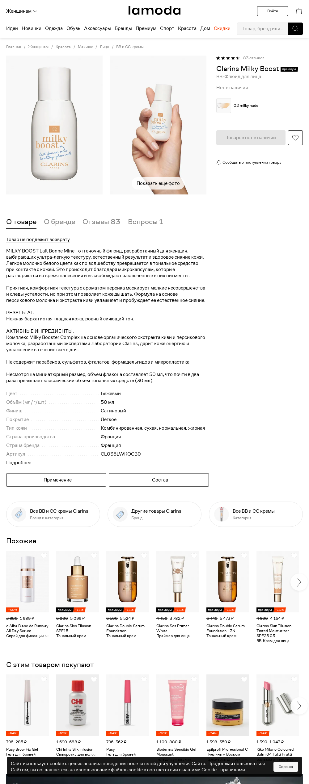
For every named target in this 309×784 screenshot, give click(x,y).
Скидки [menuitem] (222, 28)
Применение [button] (58, 480)
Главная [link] (13, 46)
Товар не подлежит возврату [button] (38, 239)
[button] (295, 29)
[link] (154, 10)
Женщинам (22, 11)
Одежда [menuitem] (54, 28)
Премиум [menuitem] (146, 28)
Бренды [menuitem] (123, 28)
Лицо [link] (104, 46)
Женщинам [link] (38, 46)
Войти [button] (272, 11)
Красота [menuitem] (187, 28)
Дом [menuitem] (205, 28)
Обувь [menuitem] (73, 28)
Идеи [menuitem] (12, 28)
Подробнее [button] (18, 463)
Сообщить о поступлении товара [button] (251, 162)
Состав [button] (160, 480)
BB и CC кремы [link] (130, 46)
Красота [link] (63, 46)
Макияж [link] (85, 46)
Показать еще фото (158, 183)
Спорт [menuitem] (167, 28)
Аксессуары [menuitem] (97, 28)
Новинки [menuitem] (31, 28)
